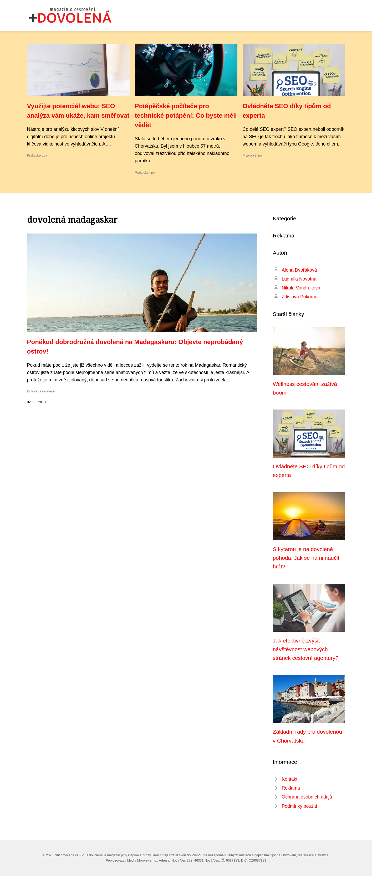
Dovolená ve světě (41, 391)
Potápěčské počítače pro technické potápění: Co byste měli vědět (186, 115)
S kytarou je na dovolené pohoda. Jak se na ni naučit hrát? (306, 558)
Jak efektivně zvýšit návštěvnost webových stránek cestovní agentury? (306, 649)
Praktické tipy (37, 155)
